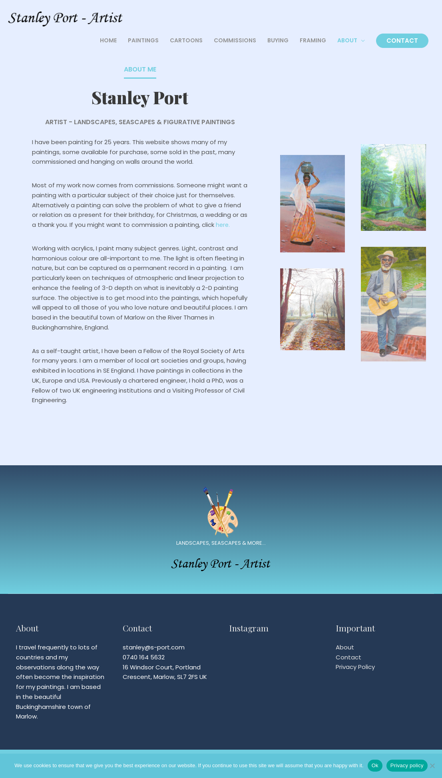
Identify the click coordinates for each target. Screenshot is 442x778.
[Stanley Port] (68, 17)
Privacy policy (407, 765)
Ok (375, 765)
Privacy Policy (355, 667)
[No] (432, 766)
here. (223, 224)
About (345, 647)
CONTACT (402, 41)
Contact (348, 657)
